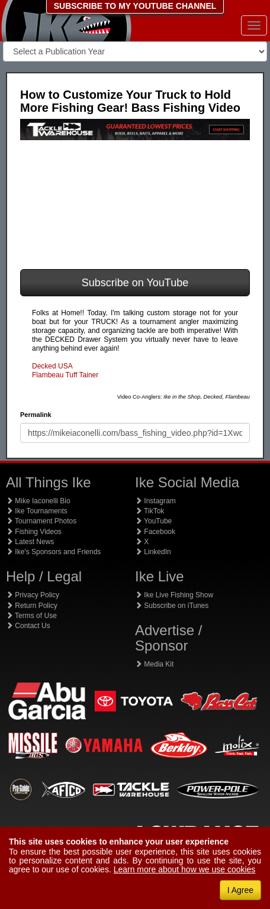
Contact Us (28, 626)
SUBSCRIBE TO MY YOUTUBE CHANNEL (135, 6)
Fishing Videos (34, 532)
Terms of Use (31, 616)
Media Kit (154, 664)
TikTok (149, 511)
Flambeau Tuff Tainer (65, 375)
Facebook (155, 532)
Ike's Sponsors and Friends (53, 552)
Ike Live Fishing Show (174, 595)
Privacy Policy (32, 595)
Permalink (36, 414)
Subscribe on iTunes (171, 605)
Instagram (155, 501)
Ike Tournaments (37, 511)
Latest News (30, 542)
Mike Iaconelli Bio (38, 501)
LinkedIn (153, 552)
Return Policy (31, 605)
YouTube (153, 521)
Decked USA (52, 366)
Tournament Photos (41, 521)
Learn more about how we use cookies (185, 869)
